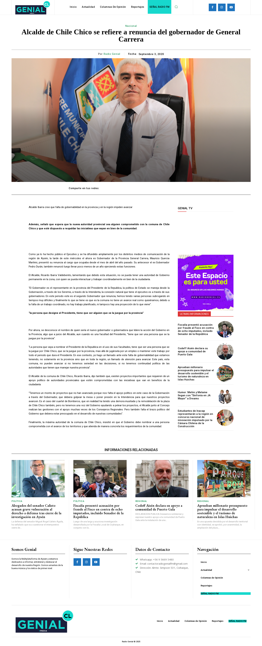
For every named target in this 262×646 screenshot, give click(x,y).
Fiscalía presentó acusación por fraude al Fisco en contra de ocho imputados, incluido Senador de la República (196, 329)
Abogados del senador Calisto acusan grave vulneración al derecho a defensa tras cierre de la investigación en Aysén (36, 511)
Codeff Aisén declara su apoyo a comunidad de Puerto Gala (195, 351)
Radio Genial (112, 53)
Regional (141, 501)
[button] (176, 7)
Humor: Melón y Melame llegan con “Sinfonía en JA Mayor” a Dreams (195, 395)
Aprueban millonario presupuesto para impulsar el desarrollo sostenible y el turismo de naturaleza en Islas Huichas (195, 373)
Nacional (131, 25)
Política (17, 501)
